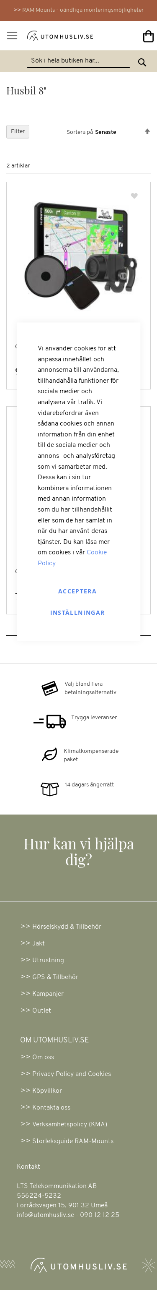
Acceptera (77, 591)
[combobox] (78, 61)
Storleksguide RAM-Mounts (72, 1141)
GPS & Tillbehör (55, 977)
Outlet (41, 1011)
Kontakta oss (51, 1108)
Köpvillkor (47, 1091)
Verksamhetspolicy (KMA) (69, 1124)
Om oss (43, 1057)
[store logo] (49, 38)
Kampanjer (48, 994)
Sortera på (80, 132)
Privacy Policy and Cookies (71, 1074)
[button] (135, 197)
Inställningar (77, 612)
